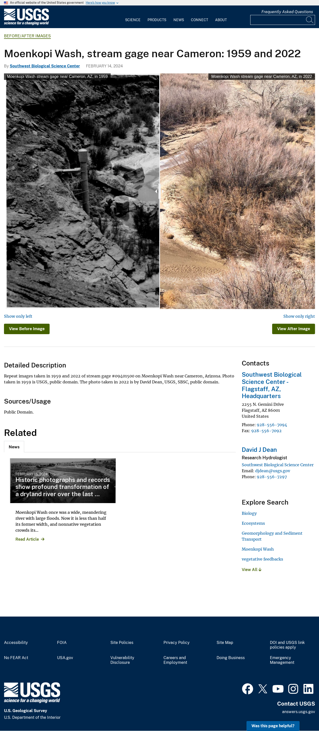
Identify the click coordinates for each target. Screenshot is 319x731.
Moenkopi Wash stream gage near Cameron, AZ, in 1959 (57, 76)
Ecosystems (253, 523)
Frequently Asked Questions (287, 11)
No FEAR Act (16, 658)
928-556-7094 (272, 424)
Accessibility (16, 642)
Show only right (299, 316)
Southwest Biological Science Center (45, 66)
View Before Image (27, 328)
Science (133, 20)
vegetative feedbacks (262, 559)
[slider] (160, 191)
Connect (199, 20)
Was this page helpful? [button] (273, 726)
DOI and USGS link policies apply (287, 645)
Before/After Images (27, 36)
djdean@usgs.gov (272, 470)
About (221, 20)
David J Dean (259, 449)
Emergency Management (282, 660)
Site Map (225, 642)
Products (157, 20)
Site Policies (121, 642)
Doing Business (231, 658)
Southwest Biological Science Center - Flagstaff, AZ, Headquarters (272, 385)
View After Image (293, 328)
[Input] (282, 20)
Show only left (18, 316)
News (178, 20)
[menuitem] (133, 16)
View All (251, 569)
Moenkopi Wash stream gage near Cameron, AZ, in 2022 (261, 76)
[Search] (310, 20)
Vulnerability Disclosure (122, 660)
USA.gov (65, 658)
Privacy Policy (176, 642)
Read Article (27, 539)
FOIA (62, 642)
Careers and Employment (175, 660)
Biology (249, 513)
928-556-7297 (272, 476)
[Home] (26, 24)
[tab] (14, 446)
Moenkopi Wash (258, 549)
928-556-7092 (266, 430)
